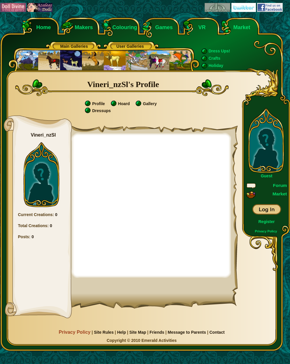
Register (266, 221)
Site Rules (104, 332)
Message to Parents (187, 332)
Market (241, 27)
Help (121, 332)
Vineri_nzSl (43, 134)
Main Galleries (74, 46)
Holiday (216, 65)
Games (164, 27)
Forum (280, 185)
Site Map (137, 332)
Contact (216, 332)
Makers (84, 27)
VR (201, 27)
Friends (157, 332)
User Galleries (130, 46)
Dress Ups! (219, 51)
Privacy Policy (266, 231)
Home (43, 27)
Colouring (125, 27)
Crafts (214, 58)
